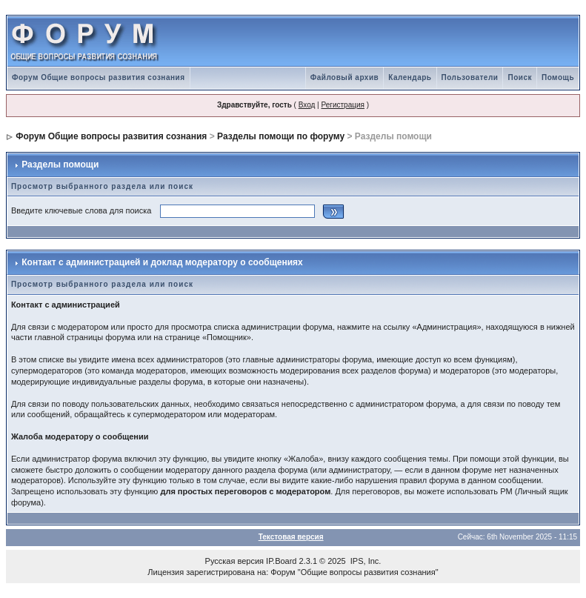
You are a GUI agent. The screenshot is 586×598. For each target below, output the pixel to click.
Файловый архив (344, 77)
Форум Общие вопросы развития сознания (98, 77)
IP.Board (281, 561)
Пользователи (470, 77)
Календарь (409, 77)
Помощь (558, 77)
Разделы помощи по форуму (280, 136)
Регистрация (342, 105)
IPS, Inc (364, 561)
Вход (307, 105)
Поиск (519, 77)
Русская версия (234, 561)
